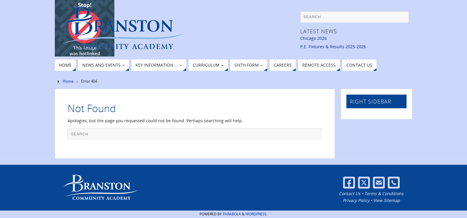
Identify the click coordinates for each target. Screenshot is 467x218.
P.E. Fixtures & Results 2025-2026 (333, 46)
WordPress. (256, 214)
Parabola (232, 214)
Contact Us (349, 193)
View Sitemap (386, 200)
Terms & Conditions (384, 193)
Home (68, 81)
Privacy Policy (356, 200)
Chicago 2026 (313, 38)
